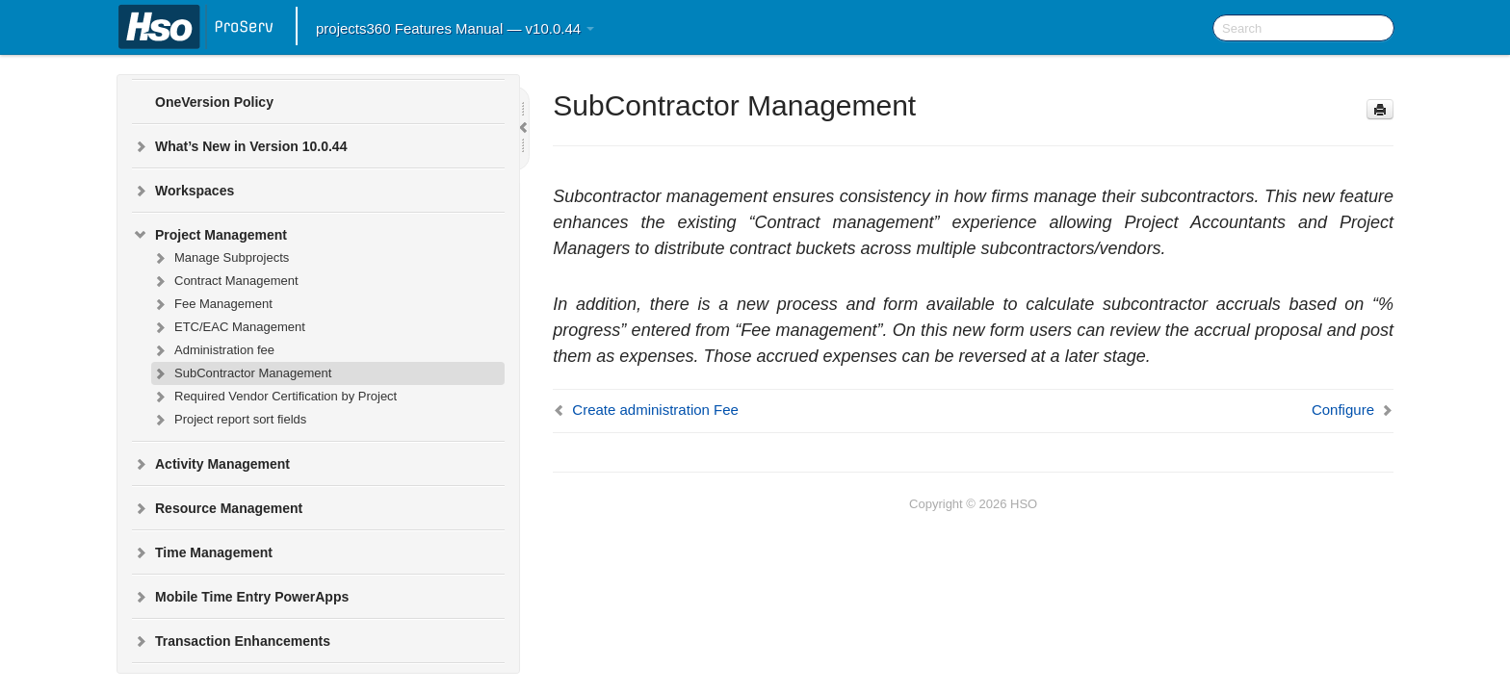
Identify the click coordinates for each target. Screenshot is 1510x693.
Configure (1343, 409)
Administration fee (212, 350)
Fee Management (212, 304)
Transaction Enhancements (231, 641)
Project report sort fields (228, 419)
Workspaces (183, 190)
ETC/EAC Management (228, 327)
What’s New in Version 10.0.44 (239, 146)
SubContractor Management (241, 373)
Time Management (202, 552)
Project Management (209, 234)
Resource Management (217, 508)
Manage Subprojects (220, 258)
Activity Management (211, 463)
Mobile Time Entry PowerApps (240, 596)
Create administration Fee (655, 409)
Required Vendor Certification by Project (274, 396)
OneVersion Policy (214, 102)
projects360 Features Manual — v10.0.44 (455, 28)
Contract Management (225, 281)
